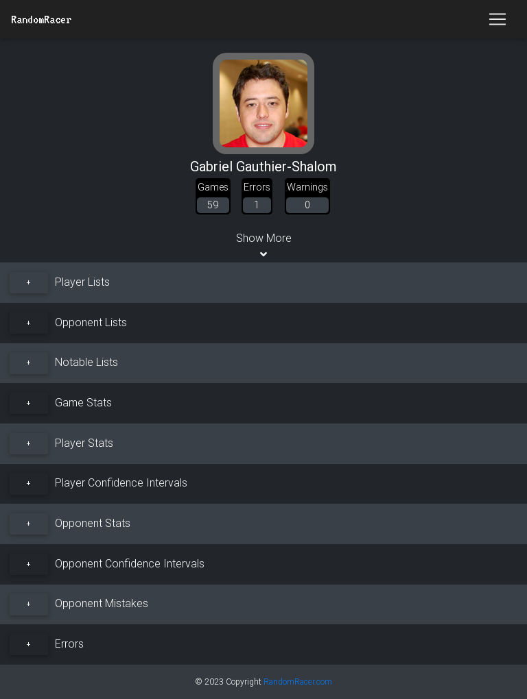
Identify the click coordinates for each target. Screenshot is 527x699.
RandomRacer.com (298, 681)
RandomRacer (41, 19)
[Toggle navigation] (497, 19)
